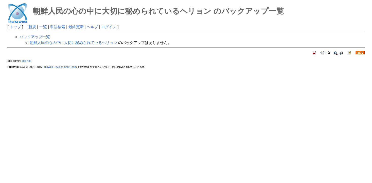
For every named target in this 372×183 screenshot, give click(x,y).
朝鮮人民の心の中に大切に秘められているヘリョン (73, 42)
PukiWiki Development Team (60, 66)
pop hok (26, 60)
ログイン (108, 27)
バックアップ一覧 (35, 37)
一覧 (43, 27)
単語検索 (57, 27)
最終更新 (76, 27)
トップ (15, 27)
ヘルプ (92, 27)
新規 (32, 27)
